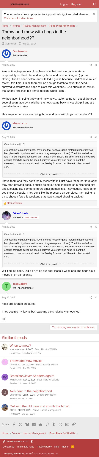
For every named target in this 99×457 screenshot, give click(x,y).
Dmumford (15, 364)
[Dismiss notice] (93, 14)
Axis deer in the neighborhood (31, 391)
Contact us (8, 446)
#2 (96, 137)
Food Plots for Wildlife (46, 349)
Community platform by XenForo (30, 454)
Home (65, 446)
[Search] (94, 4)
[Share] (91, 65)
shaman (14, 349)
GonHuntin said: (13, 144)
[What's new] (87, 4)
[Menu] (5, 4)
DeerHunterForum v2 (16, 441)
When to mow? (20, 345)
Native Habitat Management (47, 410)
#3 (96, 227)
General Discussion (46, 395)
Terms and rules (25, 446)
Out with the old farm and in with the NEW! (39, 406)
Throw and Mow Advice (26, 361)
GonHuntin (11, 43)
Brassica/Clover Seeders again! (32, 376)
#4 (96, 297)
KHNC (13, 410)
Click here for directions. (19, 18)
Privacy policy (44, 446)
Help (56, 446)
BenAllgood (15, 395)
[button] (32, 441)
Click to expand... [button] (49, 174)
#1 (96, 65)
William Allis (15, 379)
